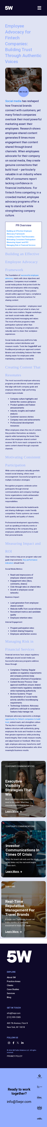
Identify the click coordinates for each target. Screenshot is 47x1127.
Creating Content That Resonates (20, 237)
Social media (13, 101)
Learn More (13, 811)
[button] (9, 1043)
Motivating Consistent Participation (21, 239)
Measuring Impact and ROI (17, 242)
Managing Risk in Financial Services (21, 245)
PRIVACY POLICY (14, 1056)
